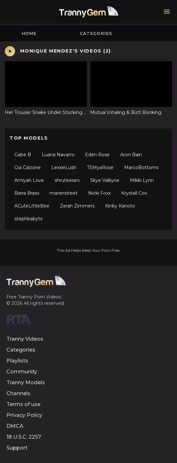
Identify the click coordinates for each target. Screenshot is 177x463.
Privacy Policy (24, 415)
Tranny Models (25, 382)
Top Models (29, 138)
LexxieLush (63, 167)
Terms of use (23, 404)
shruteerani (67, 180)
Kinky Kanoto (120, 206)
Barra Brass (26, 193)
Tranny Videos (24, 339)
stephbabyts (28, 219)
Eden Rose (97, 155)
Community (21, 372)
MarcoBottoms (141, 167)
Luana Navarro (58, 155)
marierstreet (64, 193)
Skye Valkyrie (104, 180)
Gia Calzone (27, 167)
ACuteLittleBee (31, 206)
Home (29, 33)
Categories (96, 33)
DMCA (14, 426)
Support (17, 448)
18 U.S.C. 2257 (23, 437)
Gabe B (22, 155)
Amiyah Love (29, 180)
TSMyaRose (100, 167)
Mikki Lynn (142, 180)
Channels (18, 393)
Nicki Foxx (99, 193)
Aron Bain (131, 155)
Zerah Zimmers (77, 206)
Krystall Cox (134, 193)
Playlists (17, 361)
